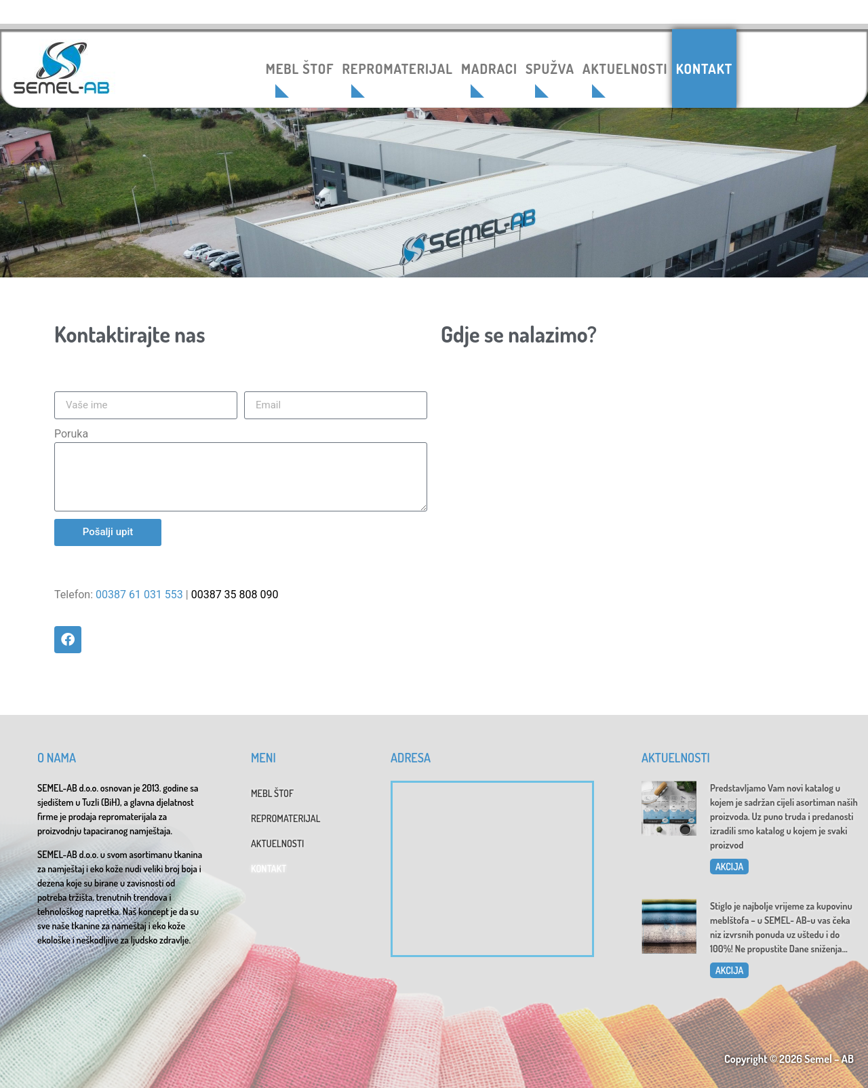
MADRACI (489, 68)
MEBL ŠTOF (300, 68)
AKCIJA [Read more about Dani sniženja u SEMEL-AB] (729, 970)
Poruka (71, 433)
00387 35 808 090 (235, 594)
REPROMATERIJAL (397, 68)
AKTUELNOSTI (625, 68)
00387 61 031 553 (141, 594)
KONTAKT (704, 68)
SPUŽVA (550, 68)
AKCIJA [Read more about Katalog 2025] (729, 866)
